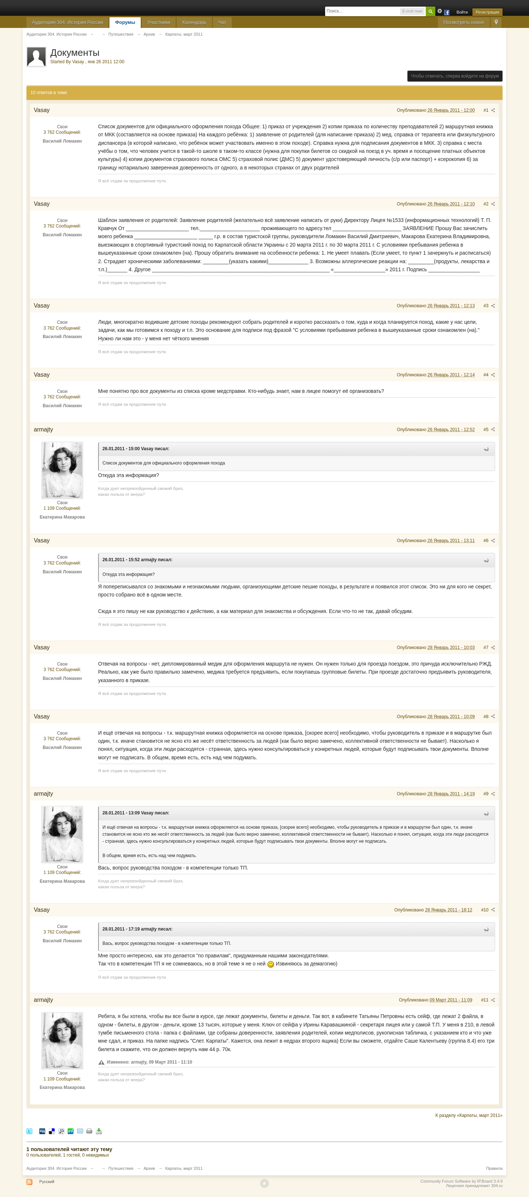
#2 (489, 204)
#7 (489, 647)
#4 (489, 374)
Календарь (194, 22)
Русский (46, 1181)
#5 (489, 429)
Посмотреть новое (463, 22)
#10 (488, 910)
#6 (489, 540)
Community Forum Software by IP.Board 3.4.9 (461, 1181)
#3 (489, 305)
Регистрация (487, 12)
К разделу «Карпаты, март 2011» (469, 1115)
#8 (489, 716)
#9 (489, 793)
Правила (494, 1168)
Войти (462, 12)
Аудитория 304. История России (67, 22)
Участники (158, 22)
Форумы (125, 22)
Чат (223, 22)
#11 (488, 1000)
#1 (489, 110)
